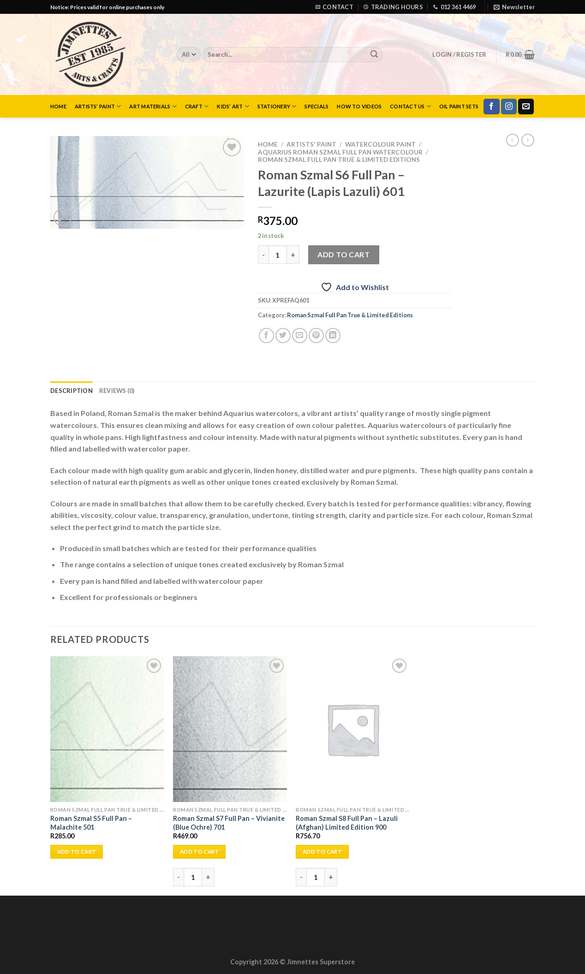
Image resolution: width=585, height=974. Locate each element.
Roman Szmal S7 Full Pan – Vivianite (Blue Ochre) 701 (229, 822)
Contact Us (410, 106)
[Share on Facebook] (266, 335)
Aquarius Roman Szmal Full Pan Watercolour (340, 152)
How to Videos (359, 106)
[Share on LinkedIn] (332, 335)
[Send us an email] (526, 106)
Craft (197, 106)
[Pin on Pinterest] (316, 335)
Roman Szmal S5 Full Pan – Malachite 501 (91, 822)
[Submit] (374, 55)
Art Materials (152, 106)
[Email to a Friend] (299, 335)
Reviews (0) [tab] (117, 390)
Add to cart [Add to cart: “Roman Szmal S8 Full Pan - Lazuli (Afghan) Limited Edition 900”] (322, 852)
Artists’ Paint (98, 106)
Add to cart (343, 254)
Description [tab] (71, 390)
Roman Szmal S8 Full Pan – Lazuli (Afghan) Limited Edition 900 (347, 822)
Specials (316, 106)
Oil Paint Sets (458, 106)
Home (58, 106)
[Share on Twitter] (283, 335)
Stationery (277, 106)
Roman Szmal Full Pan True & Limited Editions (339, 159)
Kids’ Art (233, 106)
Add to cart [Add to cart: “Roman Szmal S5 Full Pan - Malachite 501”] (76, 852)
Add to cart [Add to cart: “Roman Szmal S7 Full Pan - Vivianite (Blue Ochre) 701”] (199, 852)
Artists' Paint (311, 144)
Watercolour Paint (380, 144)
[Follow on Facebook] (491, 106)
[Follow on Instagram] (509, 106)
